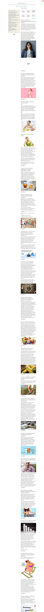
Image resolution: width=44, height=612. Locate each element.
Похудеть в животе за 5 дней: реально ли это (27, 102)
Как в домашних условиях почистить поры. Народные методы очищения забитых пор (14, 15)
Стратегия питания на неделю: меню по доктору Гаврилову (27, 262)
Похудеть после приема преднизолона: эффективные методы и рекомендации (27, 298)
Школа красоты (22, 3)
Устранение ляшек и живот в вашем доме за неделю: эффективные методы (27, 169)
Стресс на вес (33, 16)
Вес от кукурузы (23, 16)
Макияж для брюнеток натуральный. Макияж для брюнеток (12, 29)
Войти (41, 0)
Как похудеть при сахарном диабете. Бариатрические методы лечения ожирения (28, 491)
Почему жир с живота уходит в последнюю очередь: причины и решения (28, 75)
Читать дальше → (23, 70)
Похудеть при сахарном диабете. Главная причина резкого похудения (28, 434)
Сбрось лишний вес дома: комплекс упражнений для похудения (26, 196)
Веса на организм (28, 16)
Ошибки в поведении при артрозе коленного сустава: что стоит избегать (28, 378)
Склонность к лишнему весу (33, 11)
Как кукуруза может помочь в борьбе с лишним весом (27, 349)
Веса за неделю (23, 11)
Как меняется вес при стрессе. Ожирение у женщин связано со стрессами (28, 555)
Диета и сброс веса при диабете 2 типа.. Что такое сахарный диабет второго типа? (28, 460)
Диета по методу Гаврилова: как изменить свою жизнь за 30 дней (28, 322)
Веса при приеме (28, 11)
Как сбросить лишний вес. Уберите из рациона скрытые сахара (28, 521)
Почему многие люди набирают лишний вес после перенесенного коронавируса (28, 400)
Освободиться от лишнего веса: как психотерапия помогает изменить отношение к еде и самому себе (28, 233)
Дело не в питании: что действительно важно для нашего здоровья (28, 21)
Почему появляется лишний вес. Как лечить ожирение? (28, 597)
